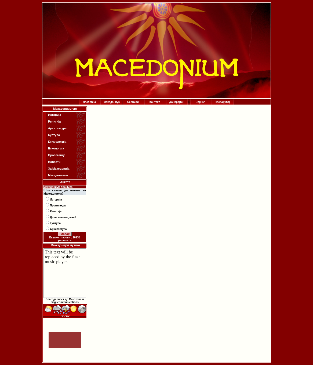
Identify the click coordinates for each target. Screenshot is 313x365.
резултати (64, 240)
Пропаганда (56, 155)
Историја (54, 114)
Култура (54, 135)
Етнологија (56, 148)
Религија (54, 121)
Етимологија (57, 141)
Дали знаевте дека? (63, 217)
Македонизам (58, 175)
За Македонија (58, 168)
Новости (54, 161)
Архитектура (57, 128)
